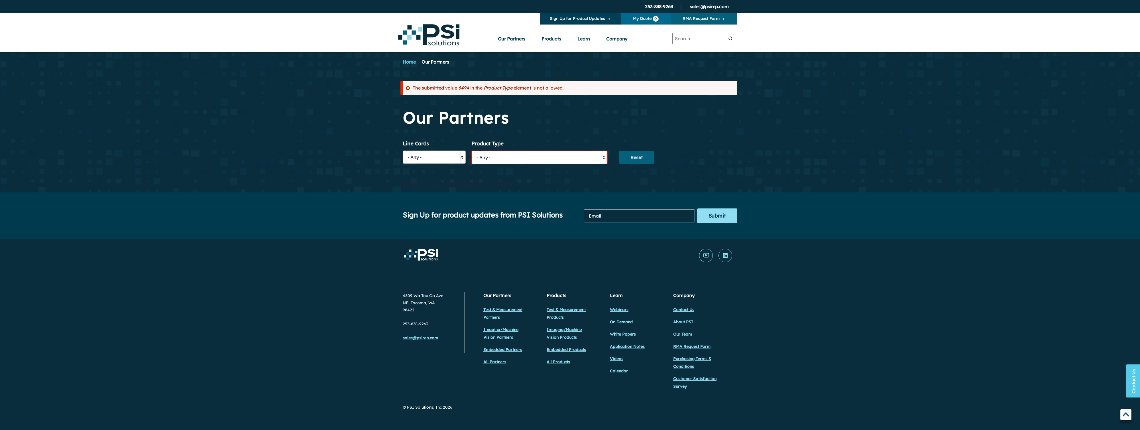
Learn (583, 39)
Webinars (619, 309)
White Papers (623, 334)
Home (409, 62)
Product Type (487, 144)
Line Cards (416, 144)
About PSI (683, 321)
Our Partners (512, 39)
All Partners (494, 361)
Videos (616, 358)
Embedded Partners (502, 349)
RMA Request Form (701, 18)
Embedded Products (566, 349)
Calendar (619, 371)
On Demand (621, 321)
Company (616, 39)
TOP (1125, 415)
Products (551, 39)
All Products (558, 361)
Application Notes (627, 346)
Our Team (682, 334)
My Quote (645, 19)
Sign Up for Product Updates (577, 18)
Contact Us (683, 309)
